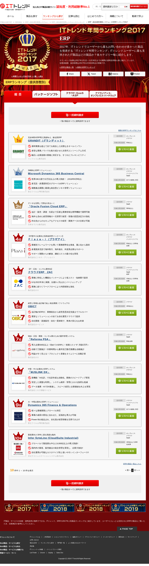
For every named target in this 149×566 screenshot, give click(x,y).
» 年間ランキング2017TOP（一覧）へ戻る (27, 76)
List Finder (33, 553)
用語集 (32, 546)
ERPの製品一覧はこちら (132, 464)
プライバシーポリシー (92, 537)
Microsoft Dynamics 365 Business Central (56, 173)
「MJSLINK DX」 (39, 372)
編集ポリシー (77, 537)
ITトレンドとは (35, 537)
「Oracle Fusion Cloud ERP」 (47, 206)
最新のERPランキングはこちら (129, 130)
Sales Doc (59, 553)
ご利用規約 (47, 537)
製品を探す (31, 16)
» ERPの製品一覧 (67, 67)
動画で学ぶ (137, 16)
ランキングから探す (53, 16)
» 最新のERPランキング (85, 67)
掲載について (116, 16)
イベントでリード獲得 (53, 549)
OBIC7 (32, 306)
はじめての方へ (95, 16)
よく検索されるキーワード (77, 543)
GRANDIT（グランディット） (46, 140)
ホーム (10, 16)
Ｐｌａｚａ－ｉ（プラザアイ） (47, 239)
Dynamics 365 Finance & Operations (52, 405)
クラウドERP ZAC (40, 272)
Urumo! (42, 553)
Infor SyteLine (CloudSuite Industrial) (53, 438)
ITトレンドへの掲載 (36, 549)
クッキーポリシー (109, 537)
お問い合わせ (34, 540)
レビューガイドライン (61, 537)
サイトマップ (132, 537)
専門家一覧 (61, 543)
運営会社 (121, 537)
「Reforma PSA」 (39, 339)
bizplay (50, 553)
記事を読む (74, 16)
